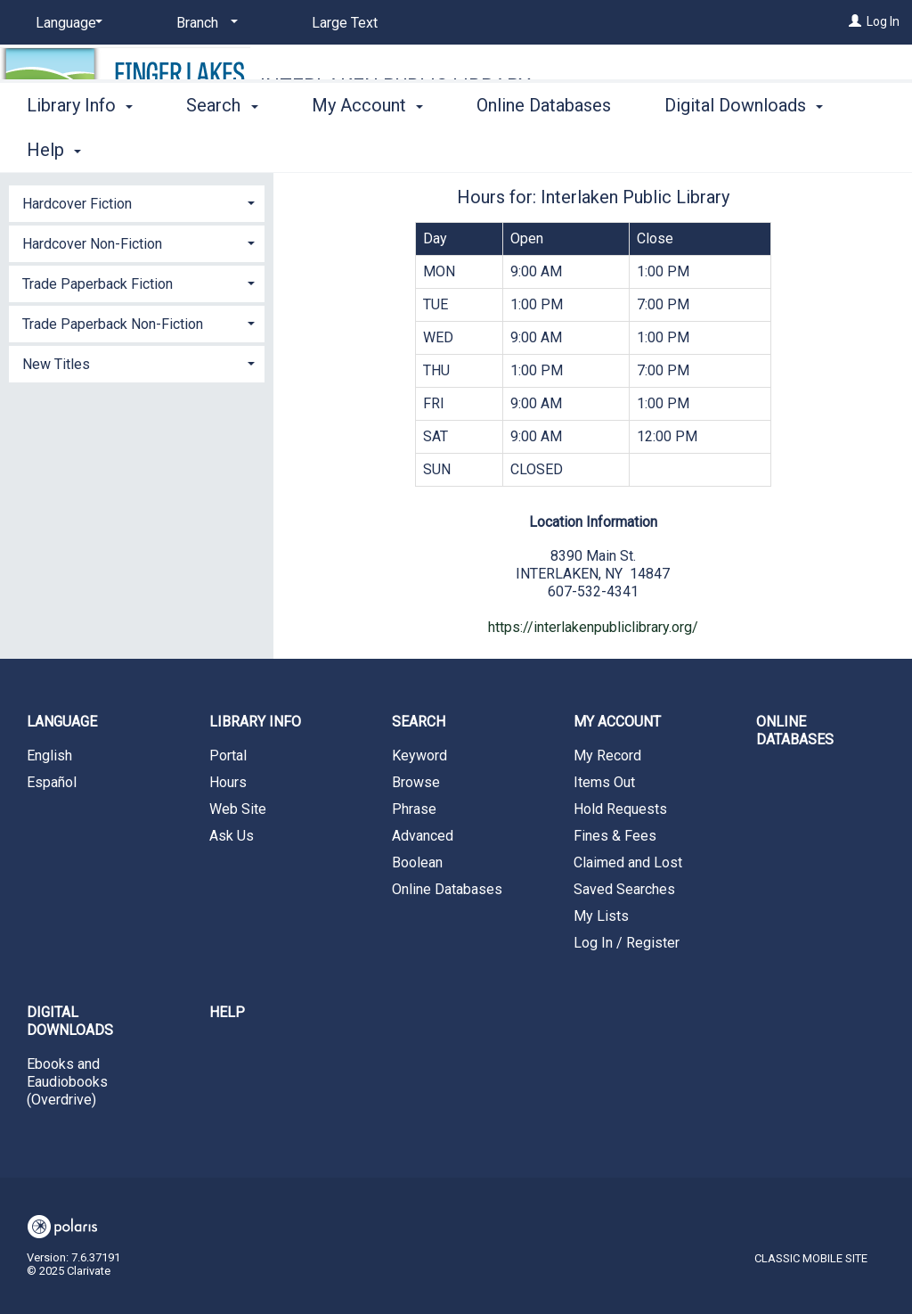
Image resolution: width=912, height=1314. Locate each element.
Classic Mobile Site (810, 1258)
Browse (416, 782)
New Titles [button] (56, 364)
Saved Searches (624, 889)
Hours (228, 782)
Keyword (419, 755)
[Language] (66, 23)
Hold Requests (620, 809)
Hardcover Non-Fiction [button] (92, 243)
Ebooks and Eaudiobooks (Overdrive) (67, 1081)
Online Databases (543, 147)
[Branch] (203, 23)
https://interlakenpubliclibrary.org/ (593, 627)
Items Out (604, 782)
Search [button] (221, 147)
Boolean (417, 862)
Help (227, 1012)
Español (52, 782)
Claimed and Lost (628, 862)
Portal (228, 755)
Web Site (237, 809)
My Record (607, 755)
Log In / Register (627, 942)
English (49, 755)
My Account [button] (367, 147)
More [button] (699, 149)
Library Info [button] (80, 147)
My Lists (601, 915)
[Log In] (855, 21)
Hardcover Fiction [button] (77, 203)
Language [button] (62, 721)
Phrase (414, 809)
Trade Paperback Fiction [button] (97, 283)
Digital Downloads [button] (70, 1021)
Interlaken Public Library (395, 86)
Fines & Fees (615, 835)
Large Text (345, 22)
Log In (883, 21)
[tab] (137, 202)
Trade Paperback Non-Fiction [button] (112, 324)
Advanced (422, 835)
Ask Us (231, 835)
